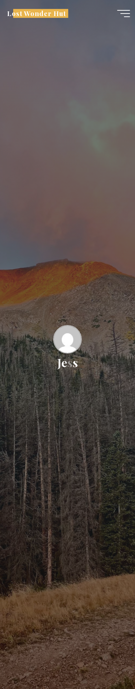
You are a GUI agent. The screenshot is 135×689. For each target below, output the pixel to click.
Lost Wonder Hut (36, 13)
